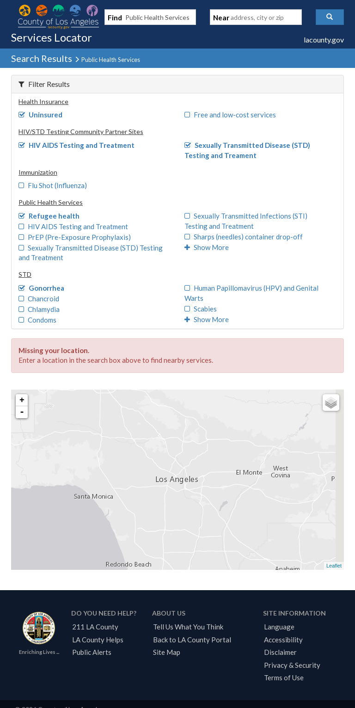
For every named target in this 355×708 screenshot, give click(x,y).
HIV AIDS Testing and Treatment (76, 145)
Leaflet (334, 565)
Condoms (37, 320)
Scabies (200, 309)
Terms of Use (284, 677)
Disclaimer (280, 652)
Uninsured (40, 114)
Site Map (166, 652)
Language (279, 627)
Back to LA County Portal (192, 639)
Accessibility (283, 639)
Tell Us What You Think (188, 627)
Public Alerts (91, 652)
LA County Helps (97, 639)
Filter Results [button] (44, 83)
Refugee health (49, 216)
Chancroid (38, 298)
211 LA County (95, 627)
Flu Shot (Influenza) (52, 185)
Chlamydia (39, 309)
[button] (330, 17)
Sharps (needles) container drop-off (243, 236)
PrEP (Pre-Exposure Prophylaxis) (74, 237)
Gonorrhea (41, 288)
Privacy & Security (292, 665)
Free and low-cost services (230, 114)
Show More (206, 247)
